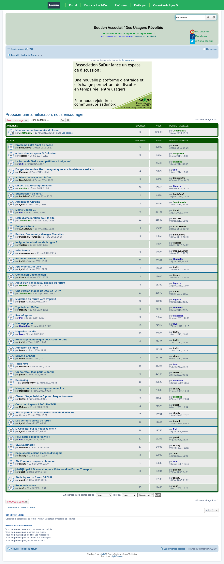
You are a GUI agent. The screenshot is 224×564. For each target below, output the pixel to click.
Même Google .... (25, 209)
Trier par (124, 495)
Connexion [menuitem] (211, 49)
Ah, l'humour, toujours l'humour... (36, 461)
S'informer (120, 5)
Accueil (15, 55)
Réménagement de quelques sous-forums (41, 339)
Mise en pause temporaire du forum (37, 130)
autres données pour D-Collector (35, 153)
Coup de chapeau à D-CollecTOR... (36, 404)
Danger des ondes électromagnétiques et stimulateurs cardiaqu (54, 169)
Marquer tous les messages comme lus (39, 388)
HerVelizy (24, 366)
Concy (22, 277)
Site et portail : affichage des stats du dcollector (45, 412)
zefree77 (177, 372)
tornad (176, 421)
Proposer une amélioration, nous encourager (45, 114)
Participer (140, 5)
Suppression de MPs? (29, 193)
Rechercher (208, 17)
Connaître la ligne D (165, 5)
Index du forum (29, 55)
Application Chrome (27, 201)
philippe (177, 470)
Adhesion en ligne (26, 347)
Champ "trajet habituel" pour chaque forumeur (44, 396)
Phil (21, 212)
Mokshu (23, 310)
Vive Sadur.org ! (25, 444)
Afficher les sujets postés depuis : (87, 495)
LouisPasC (24, 196)
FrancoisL (178, 316)
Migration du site (25, 331)
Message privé (24, 323)
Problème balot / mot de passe (34, 145)
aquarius (177, 162)
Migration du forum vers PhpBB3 (35, 299)
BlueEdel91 (25, 147)
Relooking (21, 380)
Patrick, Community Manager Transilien (39, 234)
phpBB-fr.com (117, 556)
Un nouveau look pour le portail (34, 371)
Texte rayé (21, 363)
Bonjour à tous (24, 226)
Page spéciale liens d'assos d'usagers (39, 453)
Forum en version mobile (30, 258)
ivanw (22, 350)
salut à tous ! (23, 250)
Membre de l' (145, 37)
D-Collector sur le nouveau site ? (35, 428)
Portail (73, 5)
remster (23, 188)
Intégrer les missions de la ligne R (36, 242)
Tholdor (23, 156)
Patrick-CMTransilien (30, 237)
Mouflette (24, 391)
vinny (22, 358)
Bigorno (177, 186)
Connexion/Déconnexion (30, 274)
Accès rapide (17, 49)
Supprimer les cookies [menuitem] (174, 549)
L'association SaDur (96, 5)
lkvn (175, 324)
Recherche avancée (214, 17)
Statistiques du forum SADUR (33, 477)
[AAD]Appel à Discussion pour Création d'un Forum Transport (53, 469)
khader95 (178, 259)
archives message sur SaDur (33, 177)
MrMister (23, 447)
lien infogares (23, 315)
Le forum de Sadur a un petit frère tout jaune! (43, 161)
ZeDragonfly (28, 383)
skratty (176, 388)
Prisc (175, 145)
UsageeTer (178, 153)
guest (22, 301)
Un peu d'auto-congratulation (33, 185)
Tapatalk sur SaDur (27, 307)
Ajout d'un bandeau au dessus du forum (40, 282)
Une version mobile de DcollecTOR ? (38, 290)
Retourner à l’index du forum (21, 507)
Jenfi (175, 453)
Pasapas (23, 172)
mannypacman (26, 253)
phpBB (103, 554)
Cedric (176, 210)
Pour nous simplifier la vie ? (32, 436)
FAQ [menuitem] (31, 49)
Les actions (67, 133)
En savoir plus (128, 60)
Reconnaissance (25, 485)
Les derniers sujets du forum (33, 420)
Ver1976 (177, 218)
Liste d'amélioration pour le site (34, 217)
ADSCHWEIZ (25, 229)
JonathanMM (25, 133)
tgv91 (22, 204)
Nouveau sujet (15, 120)
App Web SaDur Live (28, 266)
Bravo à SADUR (25, 355)
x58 (21, 164)
